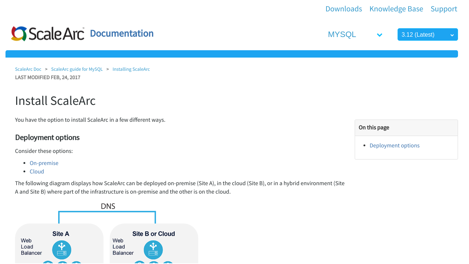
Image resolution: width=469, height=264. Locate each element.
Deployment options (395, 145)
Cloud (37, 171)
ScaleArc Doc (28, 69)
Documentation (122, 33)
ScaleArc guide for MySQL (77, 69)
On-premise (44, 163)
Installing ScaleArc (131, 69)
